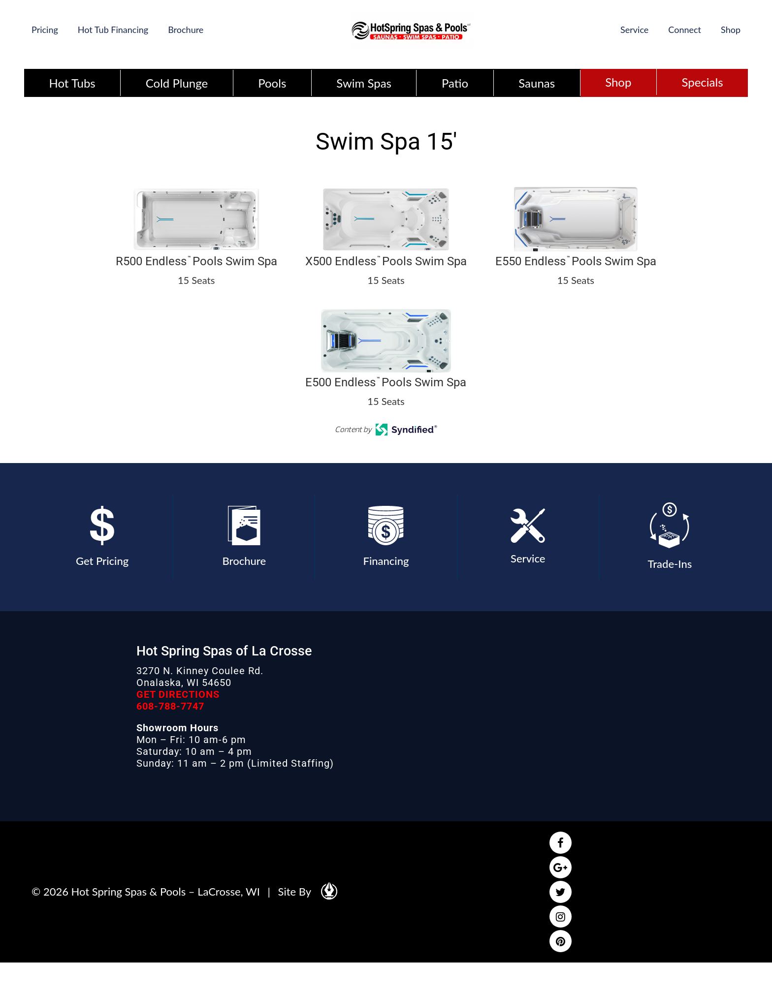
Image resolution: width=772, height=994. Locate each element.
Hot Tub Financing (113, 29)
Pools (272, 83)
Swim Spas (363, 83)
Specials (702, 82)
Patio (455, 83)
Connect (684, 29)
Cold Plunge (177, 83)
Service (634, 29)
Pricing (45, 29)
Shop (730, 29)
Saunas (536, 83)
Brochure (185, 29)
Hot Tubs (72, 83)
